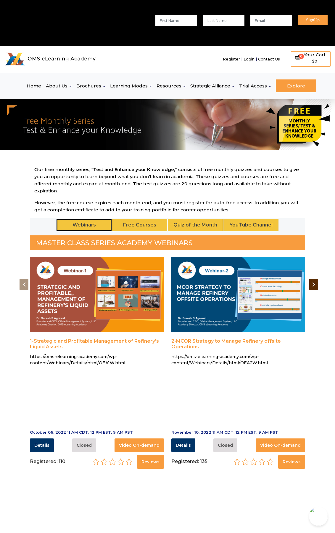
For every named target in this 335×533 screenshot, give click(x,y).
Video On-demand (139, 445)
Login (249, 59)
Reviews (150, 462)
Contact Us (269, 59)
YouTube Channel (251, 225)
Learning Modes (129, 86)
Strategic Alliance (210, 86)
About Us (56, 86)
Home (34, 86)
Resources (169, 86)
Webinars (84, 225)
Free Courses (139, 225)
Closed (84, 445)
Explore (296, 86)
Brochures (88, 86)
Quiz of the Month (195, 225)
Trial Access (253, 86)
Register (231, 59)
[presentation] (24, 284)
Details (41, 445)
